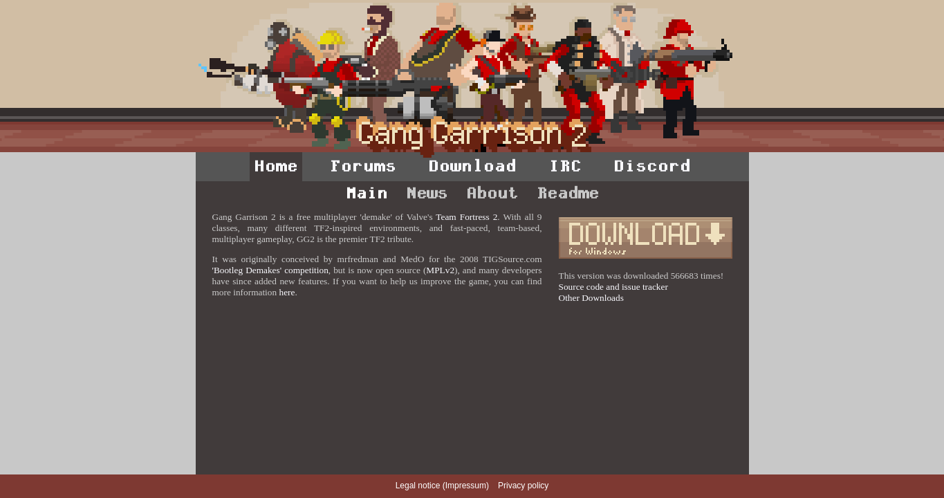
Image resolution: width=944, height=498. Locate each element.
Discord (652, 166)
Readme (568, 193)
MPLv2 (440, 270)
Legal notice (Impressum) (442, 485)
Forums (363, 166)
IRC (565, 166)
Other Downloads (591, 298)
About (492, 193)
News (426, 193)
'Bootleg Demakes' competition (270, 270)
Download (472, 166)
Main (366, 193)
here (287, 292)
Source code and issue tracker (613, 287)
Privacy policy (523, 485)
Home (276, 166)
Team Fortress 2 (466, 217)
